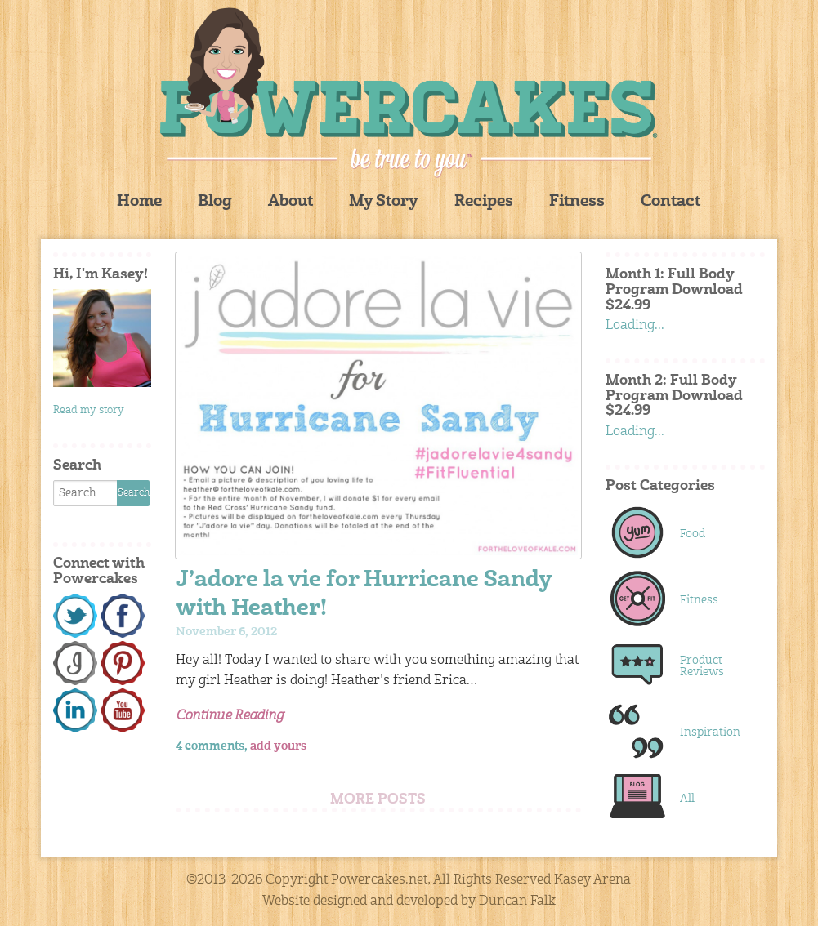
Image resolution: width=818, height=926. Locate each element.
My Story (383, 202)
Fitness (577, 202)
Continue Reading (230, 716)
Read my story (88, 410)
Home (139, 202)
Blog (215, 202)
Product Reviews (702, 666)
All (687, 798)
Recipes (483, 202)
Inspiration (710, 732)
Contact (670, 202)
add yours (278, 746)
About (290, 202)
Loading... (635, 325)
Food (692, 534)
